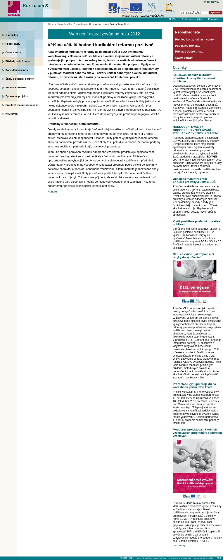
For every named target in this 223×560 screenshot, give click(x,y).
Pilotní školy (12, 43)
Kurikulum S (35, 5)
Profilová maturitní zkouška (21, 105)
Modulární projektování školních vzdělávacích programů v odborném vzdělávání (197, 433)
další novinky (179, 545)
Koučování (11, 113)
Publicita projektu (16, 87)
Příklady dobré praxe (17, 61)
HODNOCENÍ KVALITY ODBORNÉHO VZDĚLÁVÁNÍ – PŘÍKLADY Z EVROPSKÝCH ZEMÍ (195, 130)
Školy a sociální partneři (19, 78)
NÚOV (172, 19)
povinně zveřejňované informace (151, 558)
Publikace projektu (192, 19)
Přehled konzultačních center (195, 39)
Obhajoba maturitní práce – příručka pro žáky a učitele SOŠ (194, 180)
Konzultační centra (16, 70)
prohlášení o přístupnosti (180, 558)
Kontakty (213, 19)
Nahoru (52, 191)
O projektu (11, 35)
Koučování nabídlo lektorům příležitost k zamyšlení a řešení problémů (194, 78)
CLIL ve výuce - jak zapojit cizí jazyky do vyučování (193, 255)
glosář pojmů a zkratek (204, 558)
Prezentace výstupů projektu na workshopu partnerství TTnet (194, 385)
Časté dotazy (13, 52)
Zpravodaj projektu (16, 96)
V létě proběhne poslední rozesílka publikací (196, 223)
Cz (211, 5)
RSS (219, 558)
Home (51, 24)
